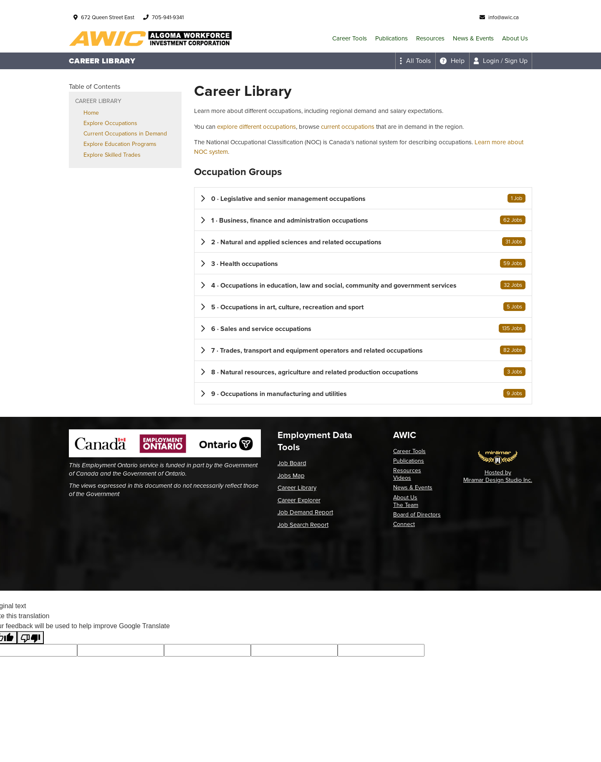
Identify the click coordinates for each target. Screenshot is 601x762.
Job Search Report (303, 524)
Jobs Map (291, 475)
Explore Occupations (110, 123)
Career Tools (349, 38)
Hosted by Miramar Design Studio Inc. (497, 476)
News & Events (473, 38)
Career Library (297, 487)
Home (91, 112)
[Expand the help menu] (452, 61)
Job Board (292, 463)
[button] (363, 198)
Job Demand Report (305, 512)
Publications (391, 38)
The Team (405, 505)
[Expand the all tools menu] (415, 61)
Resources (430, 38)
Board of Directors (417, 514)
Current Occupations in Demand (125, 133)
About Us (515, 38)
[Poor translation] (30, 637)
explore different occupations (256, 126)
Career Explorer (299, 500)
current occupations (347, 126)
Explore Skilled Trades (112, 154)
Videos (402, 478)
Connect (404, 524)
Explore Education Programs (120, 144)
